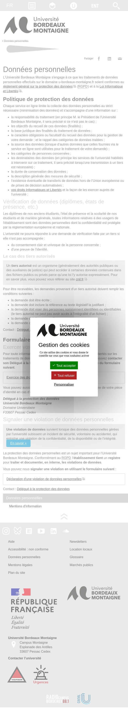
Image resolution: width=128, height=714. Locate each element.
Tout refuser (64, 375)
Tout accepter (64, 365)
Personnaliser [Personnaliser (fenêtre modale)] (64, 384)
